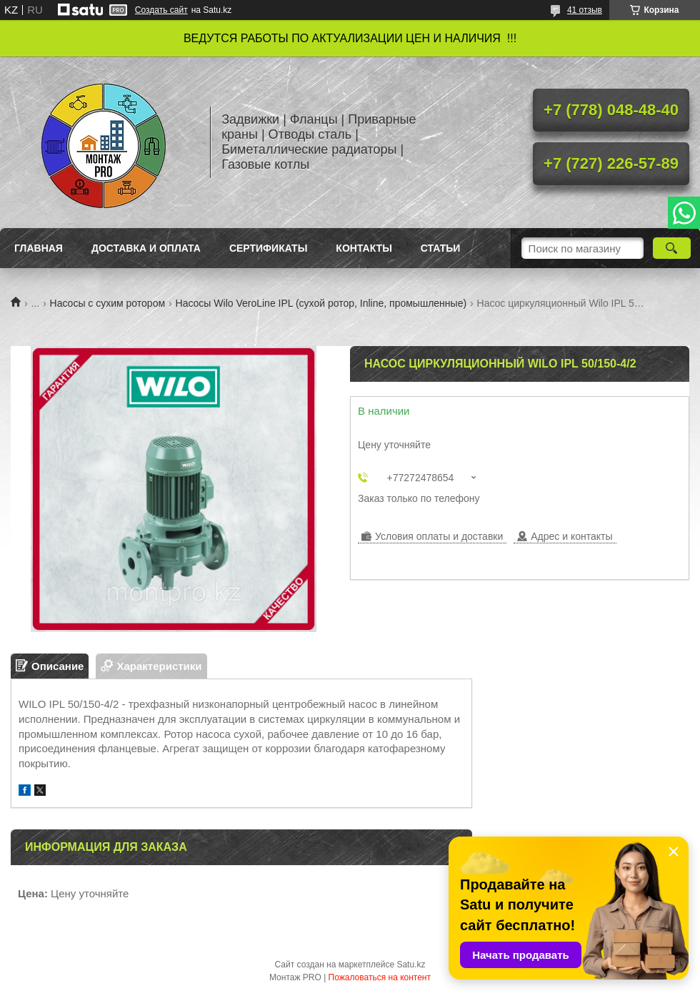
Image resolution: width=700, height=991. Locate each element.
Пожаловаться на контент (380, 977)
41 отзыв (584, 10)
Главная (38, 248)
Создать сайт (161, 10)
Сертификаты (268, 248)
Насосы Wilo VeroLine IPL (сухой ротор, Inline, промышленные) (321, 303)
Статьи (441, 248)
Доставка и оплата (146, 248)
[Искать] (672, 248)
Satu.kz (410, 965)
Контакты (363, 248)
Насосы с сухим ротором (108, 303)
